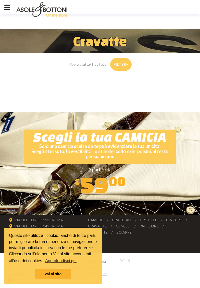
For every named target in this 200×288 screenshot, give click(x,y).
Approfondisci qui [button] (61, 261)
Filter (121, 64)
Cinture (174, 220)
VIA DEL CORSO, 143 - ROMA (38, 226)
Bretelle (148, 220)
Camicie (95, 220)
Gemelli (123, 226)
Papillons (149, 226)
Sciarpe (124, 232)
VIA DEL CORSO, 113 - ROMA (38, 220)
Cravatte (97, 226)
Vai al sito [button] (53, 274)
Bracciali (121, 220)
